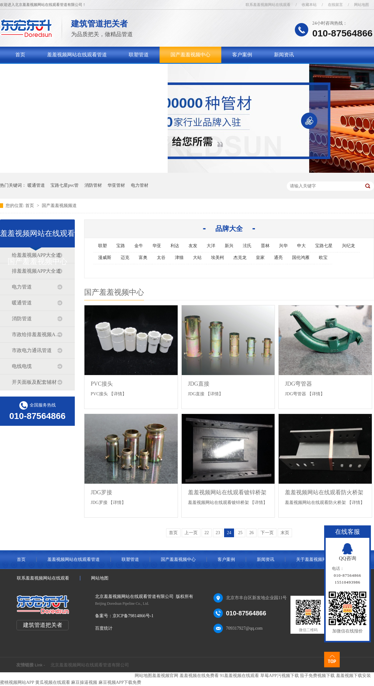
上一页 (191, 532)
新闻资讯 (284, 54)
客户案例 (242, 54)
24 (229, 532)
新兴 (229, 245)
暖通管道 (36, 185)
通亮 (278, 257)
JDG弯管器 (298, 384)
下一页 (267, 532)
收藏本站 (309, 4)
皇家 (260, 257)
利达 (174, 245)
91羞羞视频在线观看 (239, 675)
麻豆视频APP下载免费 (119, 682)
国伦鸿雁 (300, 257)
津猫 (179, 257)
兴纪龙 (348, 245)
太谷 (161, 257)
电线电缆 (22, 366)
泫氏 (247, 245)
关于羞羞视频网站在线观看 (45, 70)
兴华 (283, 245)
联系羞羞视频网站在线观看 (268, 4)
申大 (301, 245)
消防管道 (22, 318)
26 (251, 532)
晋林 (265, 245)
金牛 (138, 245)
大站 (197, 257)
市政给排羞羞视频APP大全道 (37, 334)
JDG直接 (198, 384)
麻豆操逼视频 (84, 682)
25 (240, 532)
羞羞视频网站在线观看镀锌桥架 (227, 492)
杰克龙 (240, 257)
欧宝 (323, 257)
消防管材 (93, 185)
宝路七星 (324, 245)
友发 (193, 245)
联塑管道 (139, 54)
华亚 (156, 245)
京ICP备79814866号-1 (133, 615)
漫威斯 (104, 257)
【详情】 (118, 394)
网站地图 (361, 4)
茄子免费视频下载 (317, 675)
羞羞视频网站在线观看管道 (77, 54)
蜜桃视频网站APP (17, 682)
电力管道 (22, 286)
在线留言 (335, 4)
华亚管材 (116, 185)
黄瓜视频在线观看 (52, 682)
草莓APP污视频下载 (279, 675)
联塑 (102, 245)
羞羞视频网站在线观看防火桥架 (324, 492)
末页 (284, 532)
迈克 (125, 257)
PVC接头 (102, 384)
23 (218, 532)
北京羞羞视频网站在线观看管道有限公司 (89, 665)
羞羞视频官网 (165, 675)
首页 (20, 54)
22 (206, 532)
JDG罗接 (101, 492)
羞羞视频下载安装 (353, 675)
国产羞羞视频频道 (59, 205)
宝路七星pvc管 (64, 185)
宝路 (120, 245)
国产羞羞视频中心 (190, 54)
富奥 (143, 257)
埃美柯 (217, 257)
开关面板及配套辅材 (34, 382)
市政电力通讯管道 (32, 350)
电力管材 (139, 185)
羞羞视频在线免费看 (199, 675)
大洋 (211, 245)
